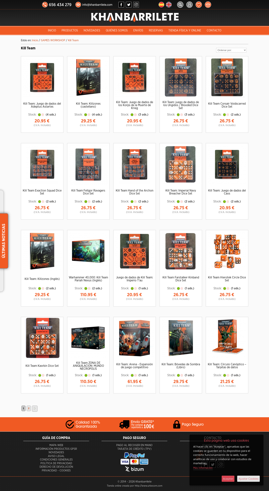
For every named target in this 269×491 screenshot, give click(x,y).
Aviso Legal (56, 456)
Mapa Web (56, 445)
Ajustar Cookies (248, 478)
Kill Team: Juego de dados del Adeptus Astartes (42, 105)
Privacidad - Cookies (56, 470)
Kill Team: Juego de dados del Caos (227, 192)
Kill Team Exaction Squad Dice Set (42, 192)
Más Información (203, 468)
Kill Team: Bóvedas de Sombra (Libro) (181, 366)
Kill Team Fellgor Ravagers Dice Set (88, 192)
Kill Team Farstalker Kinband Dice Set (181, 279)
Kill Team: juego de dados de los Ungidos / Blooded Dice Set (181, 105)
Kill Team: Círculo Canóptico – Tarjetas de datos (227, 366)
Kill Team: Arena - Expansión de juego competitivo (134, 366)
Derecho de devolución (56, 466)
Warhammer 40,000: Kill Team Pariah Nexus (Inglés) (88, 279)
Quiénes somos (117, 30)
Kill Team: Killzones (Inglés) (42, 278)
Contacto (214, 30)
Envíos (138, 30)
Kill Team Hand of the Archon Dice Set (134, 192)
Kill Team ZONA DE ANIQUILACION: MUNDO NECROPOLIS (88, 365)
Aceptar (228, 478)
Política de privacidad (56, 463)
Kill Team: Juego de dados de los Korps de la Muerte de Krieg (134, 105)
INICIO (52, 30)
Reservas (156, 30)
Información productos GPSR (56, 449)
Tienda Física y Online (184, 30)
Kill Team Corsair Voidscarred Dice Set (227, 105)
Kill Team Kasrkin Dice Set (42, 365)
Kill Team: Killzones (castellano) (88, 105)
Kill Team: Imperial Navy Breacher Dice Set (180, 192)
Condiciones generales (56, 459)
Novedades (92, 30)
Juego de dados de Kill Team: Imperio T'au (134, 279)
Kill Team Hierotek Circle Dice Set (227, 279)
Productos (70, 30)
